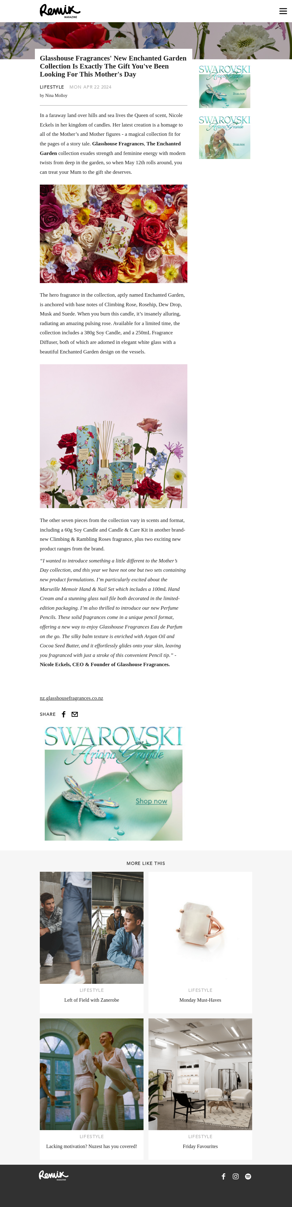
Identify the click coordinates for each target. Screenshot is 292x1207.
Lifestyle (52, 87)
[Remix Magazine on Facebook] (223, 1176)
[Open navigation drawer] (283, 11)
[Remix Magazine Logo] (60, 11)
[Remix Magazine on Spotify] (248, 1176)
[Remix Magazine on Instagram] (236, 1176)
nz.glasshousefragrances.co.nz (71, 698)
